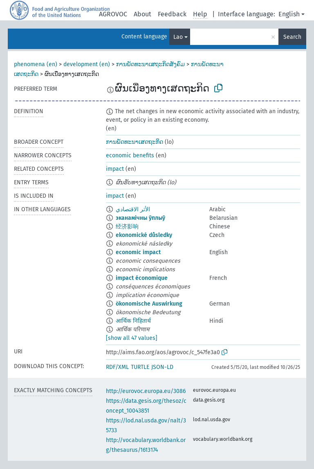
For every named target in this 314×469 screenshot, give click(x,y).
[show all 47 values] (131, 338)
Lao (178, 37)
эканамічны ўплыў (140, 217)
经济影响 (127, 226)
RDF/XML (117, 367)
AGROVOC (113, 14)
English (289, 14)
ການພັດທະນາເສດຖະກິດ (134, 141)
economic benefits (130, 155)
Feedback (172, 14)
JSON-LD (162, 367)
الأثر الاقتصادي (133, 209)
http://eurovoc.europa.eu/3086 (146, 391)
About (142, 14)
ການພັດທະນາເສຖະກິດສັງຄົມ (150, 64)
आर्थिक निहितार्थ (133, 320)
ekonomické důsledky (144, 235)
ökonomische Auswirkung (149, 303)
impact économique (142, 278)
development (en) (86, 64)
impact (115, 168)
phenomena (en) (35, 64)
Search (292, 37)
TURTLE (140, 367)
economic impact (138, 252)
